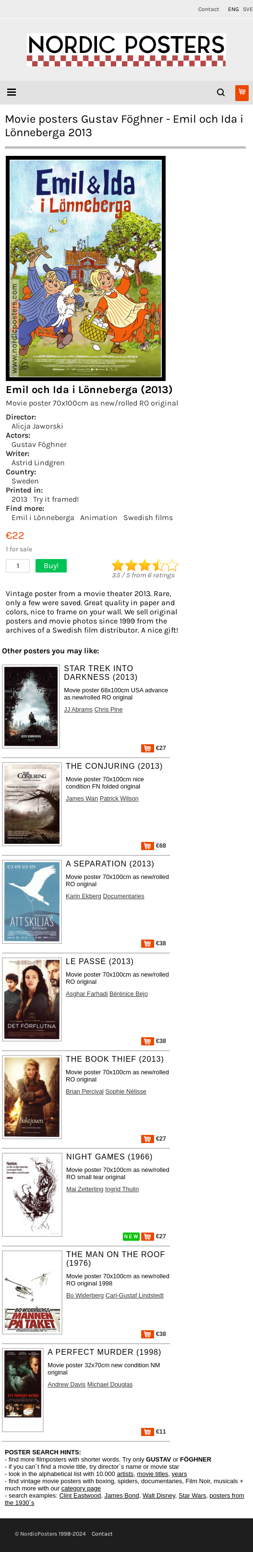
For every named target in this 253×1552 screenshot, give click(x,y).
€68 (153, 845)
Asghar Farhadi (87, 993)
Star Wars (192, 1495)
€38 (153, 943)
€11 (153, 1431)
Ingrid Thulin (122, 1189)
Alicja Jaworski (37, 426)
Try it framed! (56, 499)
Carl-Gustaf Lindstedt (135, 1295)
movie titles (152, 1473)
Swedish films (148, 517)
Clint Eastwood (80, 1495)
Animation (99, 517)
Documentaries (124, 896)
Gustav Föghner (39, 444)
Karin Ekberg (83, 896)
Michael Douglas (110, 1384)
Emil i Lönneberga (43, 517)
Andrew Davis (66, 1384)
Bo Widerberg (85, 1295)
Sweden (25, 480)
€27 (153, 747)
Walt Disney (159, 1495)
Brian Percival (85, 1091)
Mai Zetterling (85, 1189)
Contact (208, 9)
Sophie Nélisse (126, 1091)
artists (125, 1473)
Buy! (51, 565)
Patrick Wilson (119, 798)
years (179, 1473)
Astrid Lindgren (38, 462)
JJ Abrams (78, 709)
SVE (248, 9)
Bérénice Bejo (128, 993)
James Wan (82, 798)
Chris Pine (109, 709)
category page (81, 1488)
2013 (19, 499)
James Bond (121, 1495)
